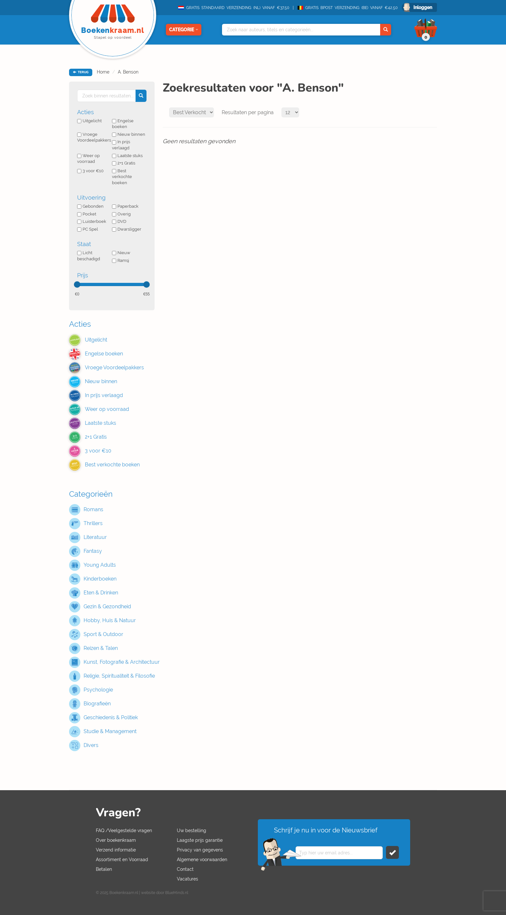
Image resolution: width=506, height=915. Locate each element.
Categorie (183, 29)
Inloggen (422, 7)
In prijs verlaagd (121, 144)
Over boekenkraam (116, 840)
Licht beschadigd (88, 255)
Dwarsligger (126, 229)
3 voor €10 (90, 170)
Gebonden (90, 206)
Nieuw (121, 252)
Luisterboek (91, 221)
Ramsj (120, 260)
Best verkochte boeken (122, 176)
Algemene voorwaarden (202, 859)
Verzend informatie (116, 849)
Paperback (125, 206)
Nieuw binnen (128, 134)
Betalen (104, 869)
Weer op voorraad (88, 158)
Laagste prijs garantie (200, 840)
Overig (121, 214)
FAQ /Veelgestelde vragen (124, 830)
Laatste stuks (127, 155)
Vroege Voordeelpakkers (94, 137)
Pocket (86, 214)
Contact (185, 869)
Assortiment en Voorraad (122, 859)
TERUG (80, 72)
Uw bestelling (191, 830)
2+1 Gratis (123, 163)
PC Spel (87, 229)
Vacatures (187, 878)
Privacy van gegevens (200, 849)
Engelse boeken (123, 123)
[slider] (77, 284)
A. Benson (128, 72)
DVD (119, 221)
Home (103, 72)
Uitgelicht (89, 120)
